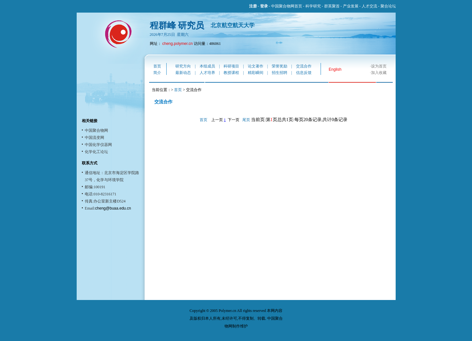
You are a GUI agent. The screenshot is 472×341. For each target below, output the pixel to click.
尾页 (246, 120)
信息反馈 (304, 72)
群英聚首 (332, 6)
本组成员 (207, 66)
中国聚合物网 (96, 130)
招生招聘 (279, 72)
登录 (264, 6)
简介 (157, 72)
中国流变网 (94, 137)
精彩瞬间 (255, 72)
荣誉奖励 (279, 66)
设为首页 (379, 66)
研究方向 (183, 66)
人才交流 (369, 6)
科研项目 (231, 66)
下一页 (233, 120)
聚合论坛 (388, 6)
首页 (157, 66)
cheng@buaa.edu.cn (113, 208)
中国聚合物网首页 (286, 6)
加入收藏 (379, 72)
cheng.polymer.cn (177, 43)
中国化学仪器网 (98, 144)
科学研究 (313, 6)
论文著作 (255, 66)
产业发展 (350, 6)
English (335, 69)
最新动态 (183, 72)
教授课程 (231, 72)
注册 (253, 6)
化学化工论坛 (96, 152)
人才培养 (207, 72)
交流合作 (304, 66)
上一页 (217, 120)
